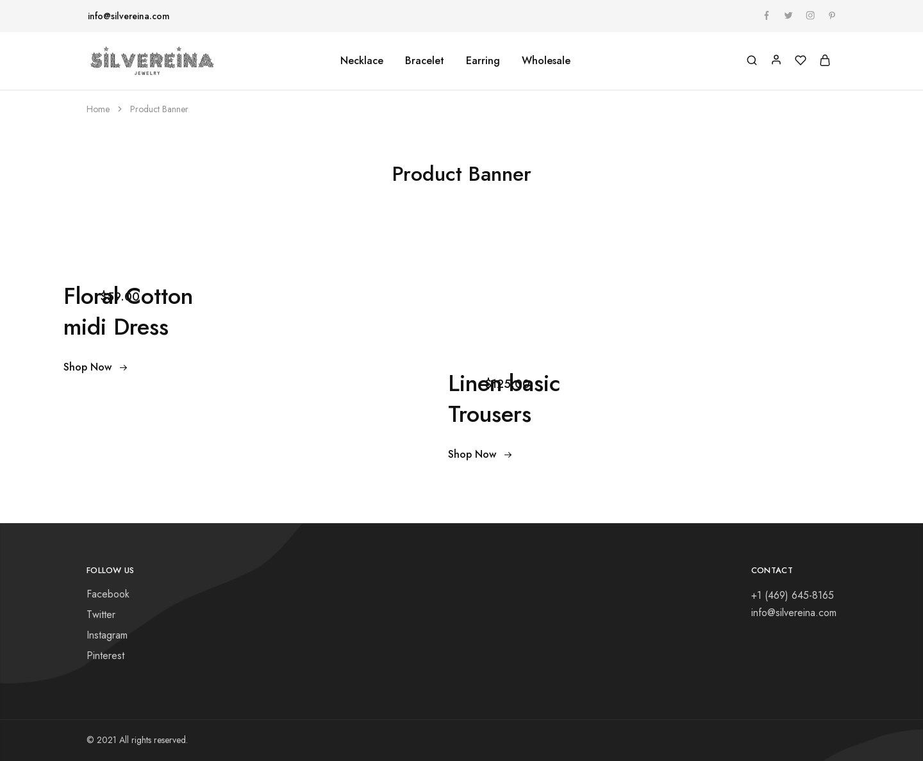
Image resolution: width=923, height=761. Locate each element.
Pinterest (105, 655)
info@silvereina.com (129, 16)
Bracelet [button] (424, 61)
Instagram (107, 635)
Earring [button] (483, 61)
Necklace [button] (361, 61)
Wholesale (546, 61)
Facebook (108, 594)
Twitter (101, 614)
